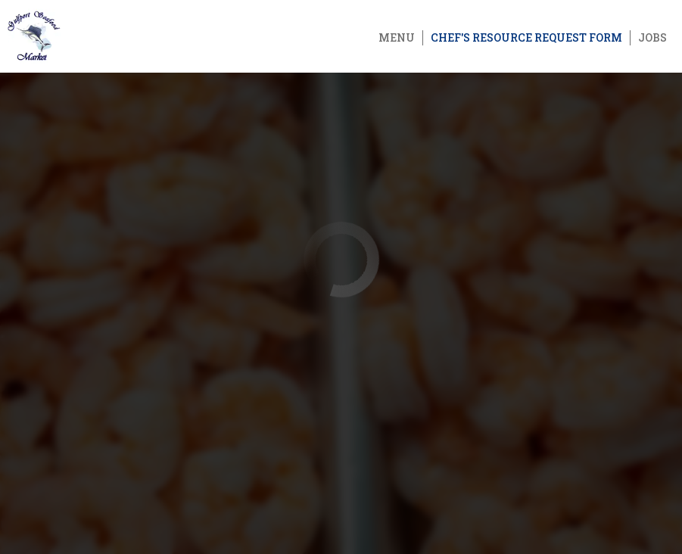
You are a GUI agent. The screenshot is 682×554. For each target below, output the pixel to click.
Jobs (652, 37)
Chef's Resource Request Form (526, 37)
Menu (396, 37)
